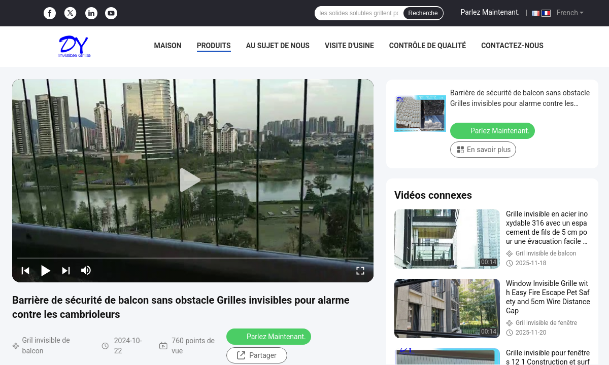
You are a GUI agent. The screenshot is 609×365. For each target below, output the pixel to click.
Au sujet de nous (278, 46)
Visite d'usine (349, 46)
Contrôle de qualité (427, 46)
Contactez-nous (512, 46)
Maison (168, 46)
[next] (66, 270)
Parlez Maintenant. (490, 12)
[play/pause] (46, 270)
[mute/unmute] (86, 270)
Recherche (423, 13)
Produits (214, 46)
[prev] (25, 270)
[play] (193, 180)
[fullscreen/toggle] (360, 270)
